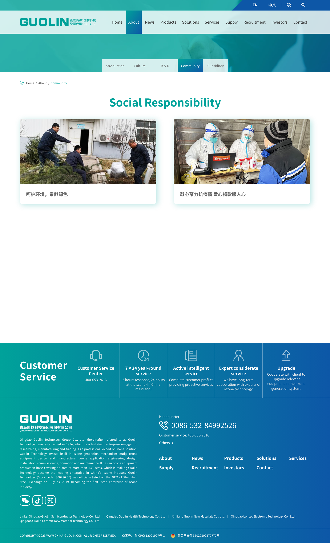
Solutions (190, 22)
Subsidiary (215, 65)
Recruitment (255, 22)
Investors (279, 22)
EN (255, 5)
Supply (231, 22)
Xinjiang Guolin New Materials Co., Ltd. (200, 516)
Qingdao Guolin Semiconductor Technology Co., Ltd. (66, 516)
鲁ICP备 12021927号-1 (149, 535)
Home (117, 22)
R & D (165, 65)
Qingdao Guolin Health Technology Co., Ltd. (137, 516)
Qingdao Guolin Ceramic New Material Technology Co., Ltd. (60, 521)
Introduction (115, 65)
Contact (300, 22)
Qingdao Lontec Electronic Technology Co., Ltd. (264, 516)
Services (212, 22)
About (133, 22)
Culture (140, 65)
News (149, 22)
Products (168, 22)
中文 (272, 5)
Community (190, 65)
